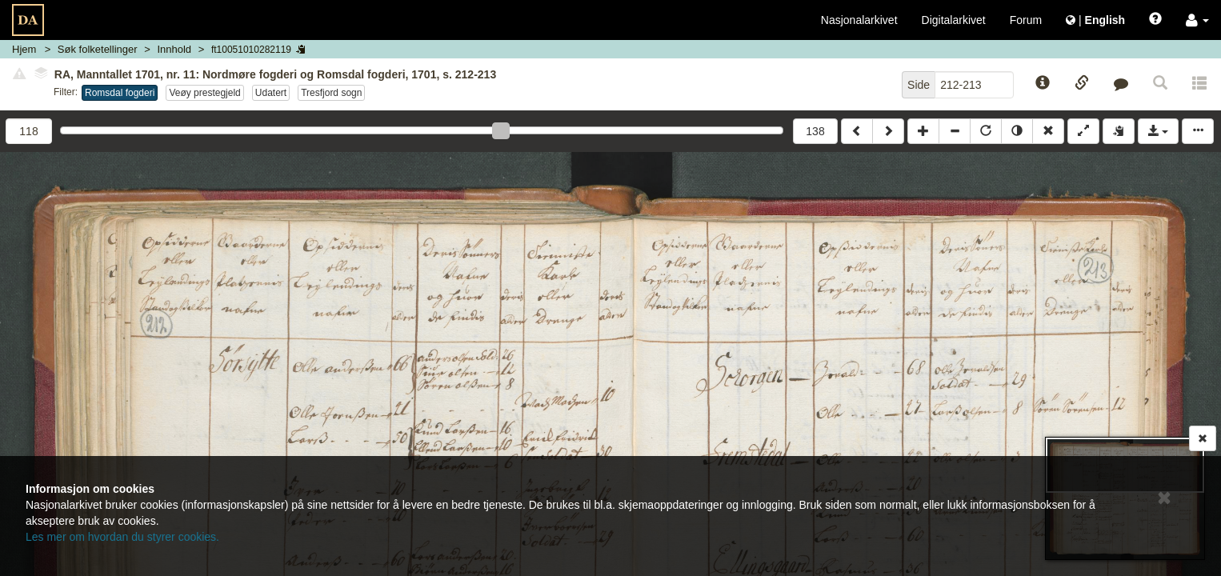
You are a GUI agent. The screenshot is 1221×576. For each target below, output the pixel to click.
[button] (1197, 20)
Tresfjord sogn (331, 92)
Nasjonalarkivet (859, 20)
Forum (1026, 20)
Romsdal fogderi (119, 92)
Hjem (24, 49)
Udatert (270, 92)
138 (815, 131)
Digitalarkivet (954, 20)
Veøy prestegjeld (204, 92)
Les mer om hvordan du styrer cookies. (122, 536)
